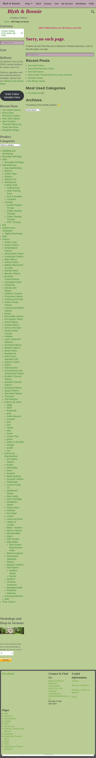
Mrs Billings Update (36, 81)
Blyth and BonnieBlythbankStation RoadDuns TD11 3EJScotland (56, 686)
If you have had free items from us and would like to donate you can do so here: (11, 647)
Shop (27, 4)
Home (6, 22)
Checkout (8, 716)
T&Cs (6, 744)
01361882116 (54, 694)
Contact (48, 4)
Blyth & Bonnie (25, 11)
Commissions (10, 719)
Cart (56, 4)
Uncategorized (34, 93)
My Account (67, 4)
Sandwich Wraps (35, 78)
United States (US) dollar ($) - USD (9, 33)
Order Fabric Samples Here (12, 96)
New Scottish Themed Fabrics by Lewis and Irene (50, 75)
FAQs (91, 4)
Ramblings (81, 4)
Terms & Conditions (80, 685)
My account (9, 726)
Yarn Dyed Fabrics (36, 65)
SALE (38, 4)
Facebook (8, 673)
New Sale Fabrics (36, 72)
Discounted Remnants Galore (41, 69)
